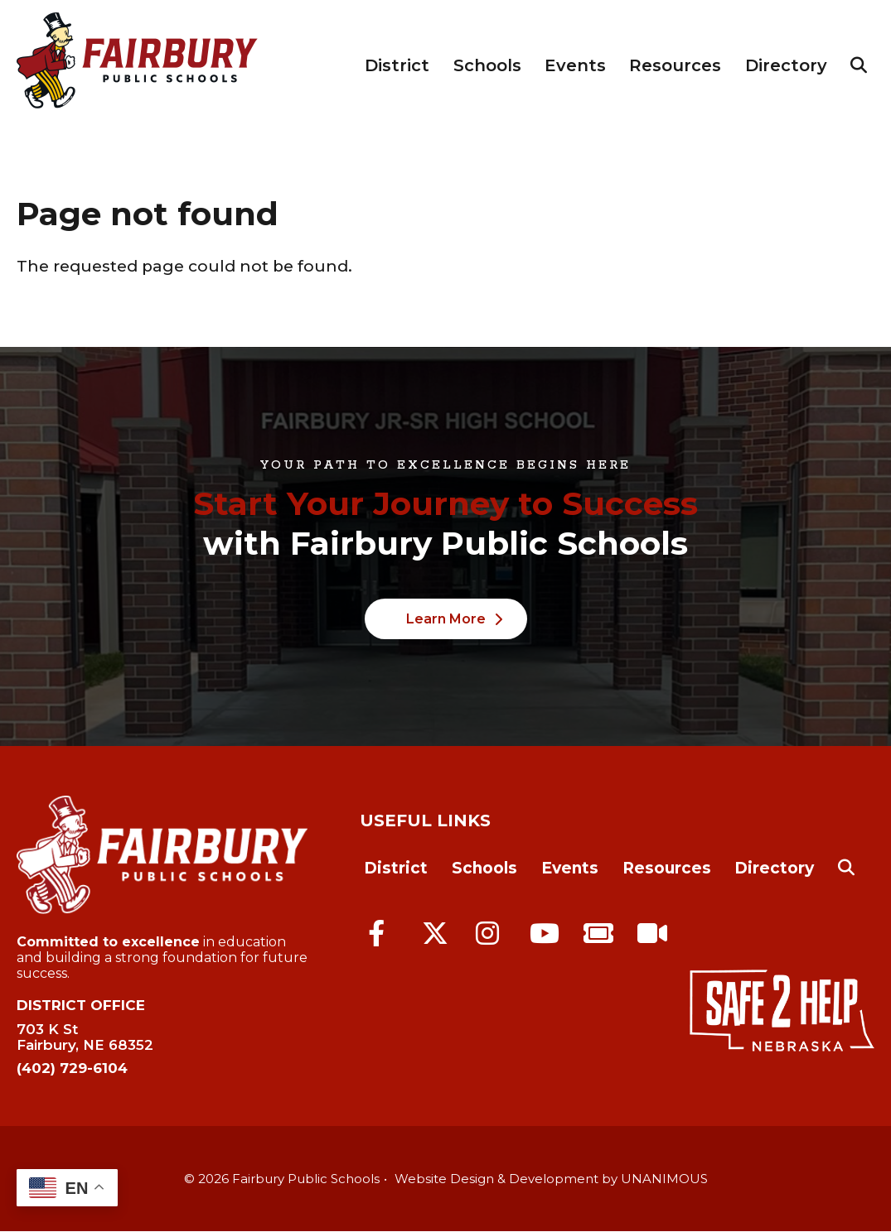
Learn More (446, 619)
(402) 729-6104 (72, 1068)
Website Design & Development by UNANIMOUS (551, 1178)
